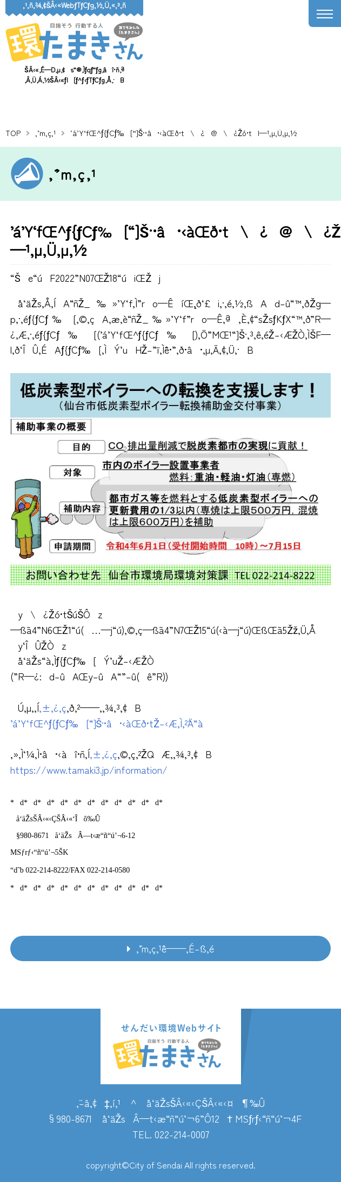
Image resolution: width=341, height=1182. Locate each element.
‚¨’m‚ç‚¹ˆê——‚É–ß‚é (175, 948)
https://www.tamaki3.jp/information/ (89, 769)
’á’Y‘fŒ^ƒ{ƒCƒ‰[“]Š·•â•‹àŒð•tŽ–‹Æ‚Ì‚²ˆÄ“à (106, 723)
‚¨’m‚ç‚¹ (45, 132)
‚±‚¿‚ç (52, 707)
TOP (13, 132)
